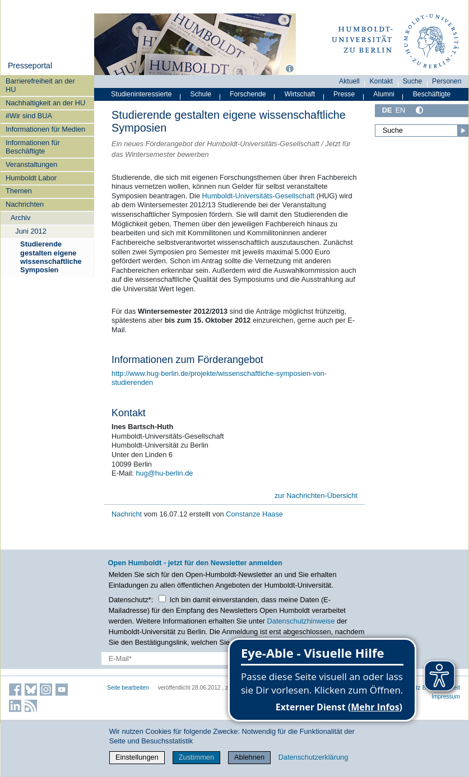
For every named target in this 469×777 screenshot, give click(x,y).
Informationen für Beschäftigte (33, 146)
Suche (412, 81)
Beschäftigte (432, 94)
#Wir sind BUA (29, 115)
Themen (19, 191)
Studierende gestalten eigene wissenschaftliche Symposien (51, 257)
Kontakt (381, 81)
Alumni (383, 94)
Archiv (21, 217)
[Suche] (421, 130)
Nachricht (128, 514)
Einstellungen (137, 757)
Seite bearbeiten (128, 688)
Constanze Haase (254, 514)
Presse (344, 94)
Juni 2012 (31, 231)
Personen (447, 81)
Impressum (445, 697)
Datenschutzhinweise (301, 621)
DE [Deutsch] (387, 110)
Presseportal (30, 65)
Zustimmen (196, 757)
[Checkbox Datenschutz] (162, 598)
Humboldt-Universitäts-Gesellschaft (258, 196)
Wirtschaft (300, 94)
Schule (200, 94)
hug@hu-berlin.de (163, 473)
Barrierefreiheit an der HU (40, 85)
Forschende (248, 94)
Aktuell (349, 81)
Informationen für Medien (45, 129)
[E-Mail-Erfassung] (183, 658)
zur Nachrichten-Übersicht (316, 495)
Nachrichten (25, 204)
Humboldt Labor (31, 178)
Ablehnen (249, 757)
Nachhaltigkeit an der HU (45, 103)
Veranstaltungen (32, 164)
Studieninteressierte (141, 94)
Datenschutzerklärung (313, 757)
